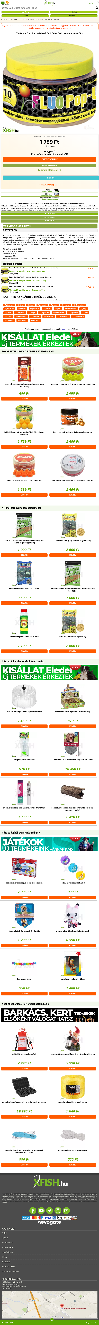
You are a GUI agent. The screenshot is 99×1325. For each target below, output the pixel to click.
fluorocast (9, 309)
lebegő (32, 313)
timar (30, 305)
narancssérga (78, 316)
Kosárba (24, 399)
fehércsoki (35, 316)
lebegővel (20, 313)
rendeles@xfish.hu (11, 1284)
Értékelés (10, 230)
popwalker (34, 309)
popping (47, 309)
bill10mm (9, 320)
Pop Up (62, 136)
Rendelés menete (7, 1243)
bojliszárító (73, 313)
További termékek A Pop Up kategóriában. (28, 351)
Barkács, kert (74, 16)
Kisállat (74, 12)
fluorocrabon (79, 305)
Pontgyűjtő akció (7, 1252)
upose (8, 313)
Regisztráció (6, 1262)
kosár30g (35, 320)
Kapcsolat (5, 1238)
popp (58, 309)
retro (85, 313)
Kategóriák (30, 20)
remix (54, 305)
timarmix (9, 305)
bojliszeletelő (58, 313)
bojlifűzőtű (44, 313)
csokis (8, 316)
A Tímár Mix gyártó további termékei (21, 507)
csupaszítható (70, 309)
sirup (83, 309)
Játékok (25, 16)
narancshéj (48, 316)
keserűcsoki (21, 316)
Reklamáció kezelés (8, 1267)
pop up (64, 329)
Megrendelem (90, 1323)
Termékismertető (17, 226)
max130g (22, 320)
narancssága (63, 316)
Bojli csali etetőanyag (49, 136)
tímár (20, 305)
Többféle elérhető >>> (49, 170)
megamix (42, 305)
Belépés (4, 1257)
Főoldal (4, 1233)
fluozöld (22, 309)
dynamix (65, 305)
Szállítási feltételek (8, 1247)
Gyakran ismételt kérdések (10, 1272)
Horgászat (25, 12)
